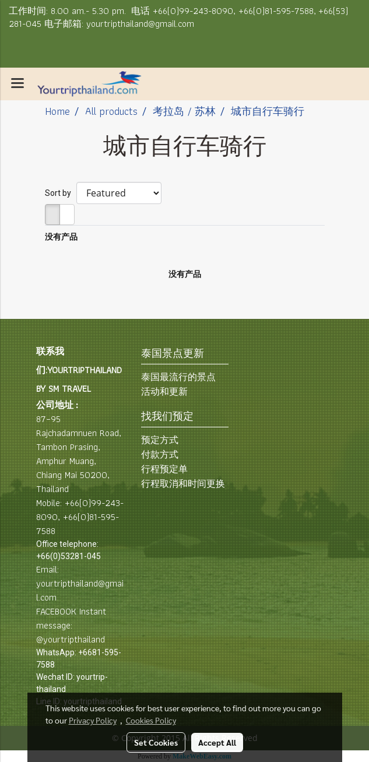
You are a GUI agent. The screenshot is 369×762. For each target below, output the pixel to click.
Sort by (60, 193)
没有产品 (61, 236)
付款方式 (159, 454)
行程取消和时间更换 (183, 483)
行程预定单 (164, 469)
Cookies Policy (151, 720)
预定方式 (159, 440)
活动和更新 (164, 391)
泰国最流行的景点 (178, 377)
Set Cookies (156, 742)
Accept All (217, 742)
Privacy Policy (93, 720)
